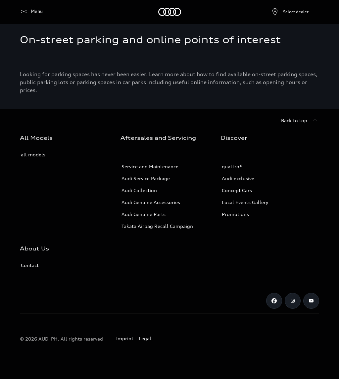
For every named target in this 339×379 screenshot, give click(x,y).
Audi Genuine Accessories (150, 202)
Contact (30, 265)
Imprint (124, 338)
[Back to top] (300, 121)
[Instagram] (293, 301)
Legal (145, 338)
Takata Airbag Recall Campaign (157, 226)
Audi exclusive (238, 178)
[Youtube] (311, 301)
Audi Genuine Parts (143, 214)
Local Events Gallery (245, 202)
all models (33, 154)
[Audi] (31, 12)
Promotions (235, 214)
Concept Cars (237, 190)
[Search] (311, 12)
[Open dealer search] (274, 12)
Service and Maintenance (149, 166)
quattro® (232, 166)
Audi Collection (139, 190)
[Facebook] (274, 301)
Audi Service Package (145, 178)
